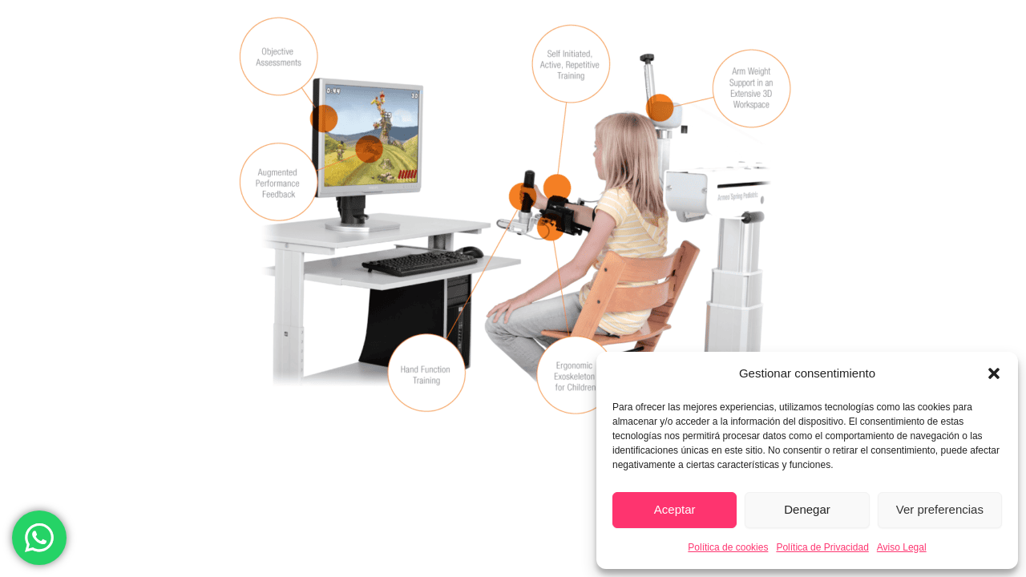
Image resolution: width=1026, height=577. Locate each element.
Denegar (807, 509)
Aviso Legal (902, 547)
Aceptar (675, 509)
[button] (994, 373)
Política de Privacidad (822, 547)
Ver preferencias (940, 509)
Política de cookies (728, 547)
